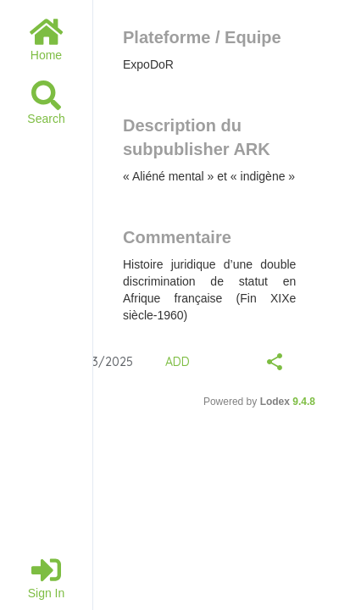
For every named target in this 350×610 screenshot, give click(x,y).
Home (46, 39)
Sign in (46, 577)
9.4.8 (303, 402)
